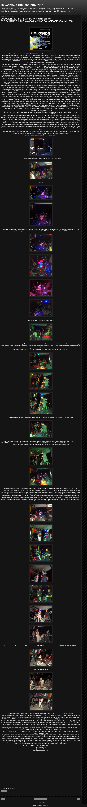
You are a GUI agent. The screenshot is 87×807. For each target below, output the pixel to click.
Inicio (41, 799)
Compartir (4, 791)
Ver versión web (40, 802)
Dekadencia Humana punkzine (22, 5)
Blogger (46, 805)
